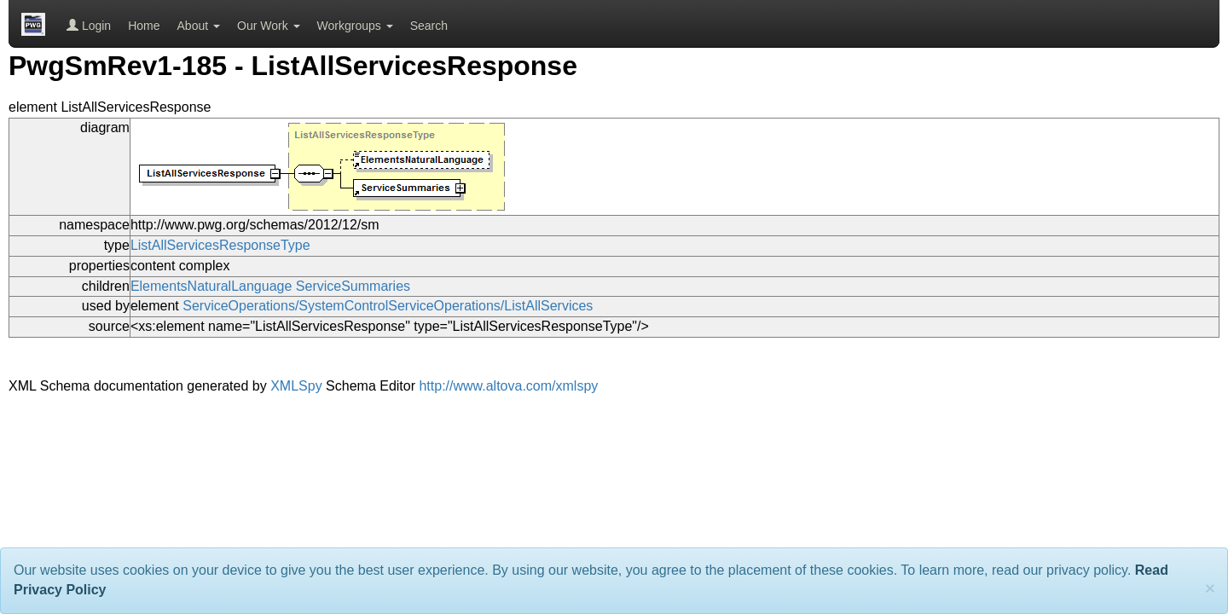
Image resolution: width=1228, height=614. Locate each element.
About (198, 25)
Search (429, 25)
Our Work (268, 25)
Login (89, 25)
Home (143, 25)
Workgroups (355, 25)
